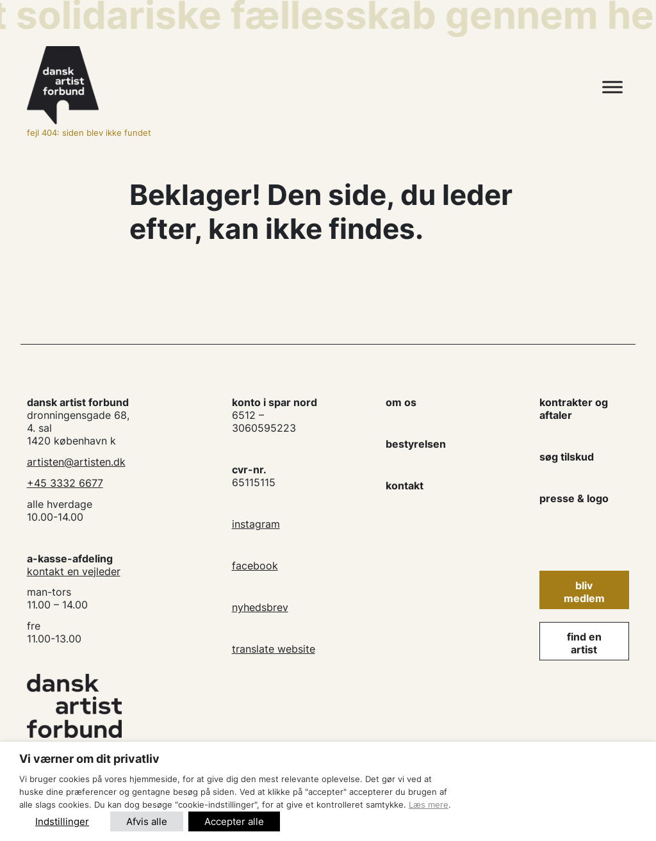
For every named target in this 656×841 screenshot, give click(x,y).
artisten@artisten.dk (76, 461)
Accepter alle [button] (234, 821)
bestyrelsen (416, 443)
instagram (256, 524)
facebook (255, 565)
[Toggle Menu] (612, 87)
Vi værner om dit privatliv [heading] (89, 758)
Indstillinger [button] (62, 821)
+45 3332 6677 (65, 483)
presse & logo (574, 498)
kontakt (404, 485)
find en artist (584, 643)
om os (401, 402)
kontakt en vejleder (73, 571)
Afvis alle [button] (146, 821)
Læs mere (428, 804)
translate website (273, 648)
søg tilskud (566, 456)
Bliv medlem (584, 592)
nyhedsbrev (260, 607)
